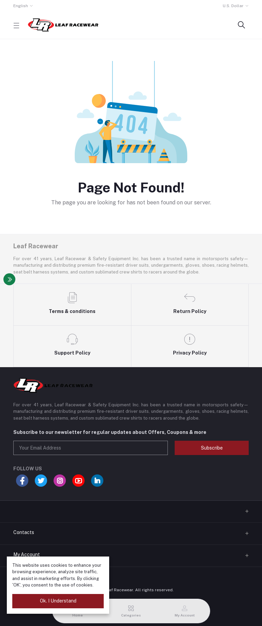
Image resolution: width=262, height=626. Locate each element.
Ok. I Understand (58, 601)
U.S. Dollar (233, 5)
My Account (26, 554)
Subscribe (212, 448)
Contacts (23, 532)
